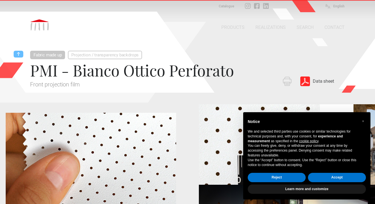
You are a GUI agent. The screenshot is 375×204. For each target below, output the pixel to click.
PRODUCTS (233, 27)
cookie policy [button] (308, 141)
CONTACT (334, 27)
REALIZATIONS (270, 27)
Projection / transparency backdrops (105, 55)
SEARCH (305, 27)
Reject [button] (277, 177)
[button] (363, 121)
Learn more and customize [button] (306, 189)
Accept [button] (337, 177)
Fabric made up (48, 55)
